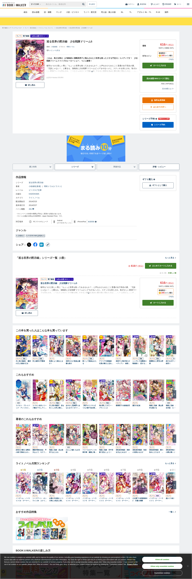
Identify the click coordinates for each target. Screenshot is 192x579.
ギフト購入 (148, 179)
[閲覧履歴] (167, 4)
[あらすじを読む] (92, 68)
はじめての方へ (158, 107)
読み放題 (35, 12)
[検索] (83, 4)
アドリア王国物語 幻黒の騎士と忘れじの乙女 (106, 362)
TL (130, 12)
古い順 (162, 273)
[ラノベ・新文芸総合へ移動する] (30, 28)
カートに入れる (158, 65)
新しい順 (172, 273)
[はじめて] (155, 4)
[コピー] (48, 245)
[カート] (177, 4)
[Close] (188, 566)
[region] (96, 566)
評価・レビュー (159, 167)
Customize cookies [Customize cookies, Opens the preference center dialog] (162, 573)
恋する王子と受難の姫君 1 (173, 362)
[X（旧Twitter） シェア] (29, 245)
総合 (25, 12)
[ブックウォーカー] (14, 4)
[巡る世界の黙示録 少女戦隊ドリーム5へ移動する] (80, 28)
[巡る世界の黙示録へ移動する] (61, 28)
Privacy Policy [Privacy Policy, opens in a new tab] (132, 564)
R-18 (158, 12)
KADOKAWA (34, 194)
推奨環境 (92, 222)
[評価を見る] (53, 50)
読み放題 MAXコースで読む (158, 78)
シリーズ (82, 167)
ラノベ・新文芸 (90, 12)
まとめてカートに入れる (160, 266)
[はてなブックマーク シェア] (41, 245)
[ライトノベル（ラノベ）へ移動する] (46, 28)
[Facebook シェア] (35, 245)
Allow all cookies (162, 559)
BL (122, 12)
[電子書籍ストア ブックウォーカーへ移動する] (12, 28)
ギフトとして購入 (158, 185)
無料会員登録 (158, 100)
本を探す (92, 4)
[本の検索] (36, 4)
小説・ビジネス (72, 12)
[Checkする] (42, 78)
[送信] (83, 4)
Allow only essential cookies (162, 566)
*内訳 (171, 59)
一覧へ (172, 512)
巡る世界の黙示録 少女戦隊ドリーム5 (59, 283)
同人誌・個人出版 (108, 12)
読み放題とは (168, 89)
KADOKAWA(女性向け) (35, 236)
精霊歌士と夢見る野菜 (156, 362)
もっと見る (170, 258)
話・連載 (47, 12)
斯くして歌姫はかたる (89, 362)
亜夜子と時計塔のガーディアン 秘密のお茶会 (123, 362)
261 (31, 209)
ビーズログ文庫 (35, 190)
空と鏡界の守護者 (38, 361)
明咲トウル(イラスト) (53, 186)
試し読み (30, 85)
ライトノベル (34, 198)
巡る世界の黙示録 (36, 182)
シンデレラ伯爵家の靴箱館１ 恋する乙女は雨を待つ (139, 362)
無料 (166, 12)
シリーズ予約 (149, 119)
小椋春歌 (54, 47)
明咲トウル (71, 47)
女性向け (20, 236)
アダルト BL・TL (144, 12)
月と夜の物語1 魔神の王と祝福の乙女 (23, 362)
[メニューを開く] (188, 4)
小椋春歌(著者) (35, 186)
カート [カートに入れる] (158, 303)
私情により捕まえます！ (56, 362)
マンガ (58, 12)
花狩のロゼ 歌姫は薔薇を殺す (73, 362)
